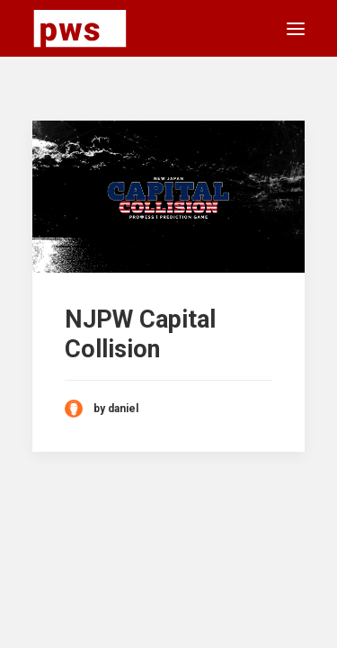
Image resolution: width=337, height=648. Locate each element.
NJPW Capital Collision (140, 334)
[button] (295, 28)
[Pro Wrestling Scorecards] (80, 28)
